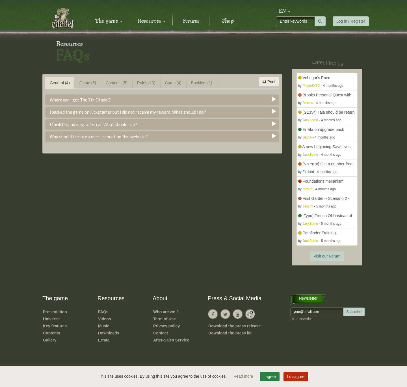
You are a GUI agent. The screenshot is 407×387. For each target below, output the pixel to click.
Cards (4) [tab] (173, 83)
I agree (269, 376)
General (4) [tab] (60, 83)
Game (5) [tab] (87, 83)
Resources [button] (151, 21)
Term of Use (164, 319)
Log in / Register (350, 21)
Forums (191, 21)
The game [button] (108, 21)
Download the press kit (230, 333)
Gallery (49, 340)
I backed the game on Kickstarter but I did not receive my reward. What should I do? (128, 111)
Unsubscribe (302, 319)
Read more (243, 376)
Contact (160, 333)
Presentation (55, 312)
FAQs (103, 312)
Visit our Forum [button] (326, 256)
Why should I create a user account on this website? (99, 136)
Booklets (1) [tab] (201, 83)
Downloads (108, 333)
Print (269, 81)
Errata (103, 340)
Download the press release (234, 326)
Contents (51, 333)
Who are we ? (166, 312)
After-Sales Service (171, 340)
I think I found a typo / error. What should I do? (93, 124)
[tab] (162, 100)
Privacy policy (166, 326)
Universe (51, 319)
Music (103, 326)
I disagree (295, 376)
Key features (55, 326)
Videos (104, 319)
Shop (228, 21)
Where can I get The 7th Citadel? (80, 99)
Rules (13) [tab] (146, 83)
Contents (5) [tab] (116, 83)
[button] (285, 11)
